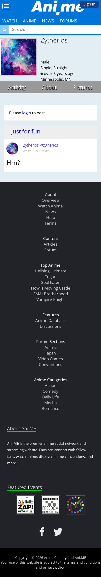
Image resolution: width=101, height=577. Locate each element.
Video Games (50, 358)
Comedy (50, 391)
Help (50, 217)
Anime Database (50, 320)
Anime (29, 21)
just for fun (25, 131)
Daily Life (50, 397)
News (48, 21)
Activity (17, 87)
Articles (50, 244)
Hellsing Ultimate (50, 271)
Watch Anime (50, 206)
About (49, 87)
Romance (50, 408)
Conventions (50, 364)
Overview (51, 200)
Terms (50, 223)
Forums (68, 21)
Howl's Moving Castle (50, 288)
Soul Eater (50, 282)
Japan (50, 353)
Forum (50, 250)
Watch (9, 21)
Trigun (50, 276)
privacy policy (54, 567)
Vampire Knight (50, 299)
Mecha (50, 402)
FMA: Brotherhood (50, 293)
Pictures (83, 87)
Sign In (89, 4)
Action (50, 385)
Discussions (50, 326)
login (26, 113)
